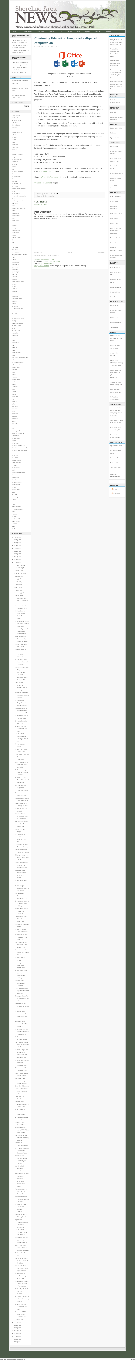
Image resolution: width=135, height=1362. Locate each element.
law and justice (16, 325)
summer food (16, 484)
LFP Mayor (15, 122)
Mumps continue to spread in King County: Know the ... (22, 1191)
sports (13, 470)
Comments (116, 493)
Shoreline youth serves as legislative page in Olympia (22, 903)
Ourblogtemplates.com (19, 1359)
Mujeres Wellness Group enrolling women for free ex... (22, 639)
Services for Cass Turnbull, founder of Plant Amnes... (22, 780)
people (14, 374)
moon (13, 340)
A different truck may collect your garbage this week (22, 695)
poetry (14, 384)
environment (15, 232)
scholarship (15, 436)
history (14, 286)
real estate (15, 409)
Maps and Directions (47, 171)
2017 (15, 562)
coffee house (16, 193)
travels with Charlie (17, 509)
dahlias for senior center (19, 208)
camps (14, 157)
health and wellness (18, 281)
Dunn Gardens (16, 120)
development (16, 215)
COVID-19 (15, 118)
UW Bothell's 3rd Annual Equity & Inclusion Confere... (22, 1168)
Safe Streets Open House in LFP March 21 (22, 1006)
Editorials (113, 133)
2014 (15, 1328)
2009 (15, 1342)
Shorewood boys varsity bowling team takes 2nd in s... (22, 1276)
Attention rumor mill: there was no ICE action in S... (21, 937)
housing (14, 301)
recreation (15, 414)
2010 (15, 1339)
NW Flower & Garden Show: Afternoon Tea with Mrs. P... (22, 1044)
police (13, 389)
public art (14, 401)
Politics (51, 31)
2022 (15, 548)
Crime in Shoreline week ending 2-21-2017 (21, 728)
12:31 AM (52, 194)
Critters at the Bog (20, 1057)
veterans (14, 514)
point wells (15, 387)
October (18, 570)
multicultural (15, 343)
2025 (15, 540)
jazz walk (14, 313)
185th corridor (16, 115)
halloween (15, 279)
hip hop (14, 284)
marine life (15, 333)
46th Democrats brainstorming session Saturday (21, 1081)
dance (13, 210)
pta (13, 399)
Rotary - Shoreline (115, 238)
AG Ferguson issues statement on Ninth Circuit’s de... (21, 662)
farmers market (16, 237)
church (14, 179)
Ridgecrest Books (115, 287)
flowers (14, 245)
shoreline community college (20, 448)
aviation (14, 137)
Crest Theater (114, 146)
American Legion (115, 196)
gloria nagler (15, 272)
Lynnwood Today (115, 458)
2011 (15, 1336)
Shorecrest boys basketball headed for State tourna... (21, 816)
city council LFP (16, 184)
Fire (78, 31)
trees (13, 511)
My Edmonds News (116, 446)
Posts (114, 489)
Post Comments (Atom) (51, 255)
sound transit (16, 467)
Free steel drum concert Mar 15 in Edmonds (21, 1024)
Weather (108, 31)
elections (14, 225)
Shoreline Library (115, 292)
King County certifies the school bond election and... (21, 824)
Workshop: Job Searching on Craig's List (20, 983)
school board (16, 438)
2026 (15, 537)
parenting (15, 369)
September (18, 573)
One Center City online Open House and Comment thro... (22, 757)
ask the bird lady (17, 132)
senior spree (15, 443)
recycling (14, 416)
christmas (15, 174)
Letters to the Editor (116, 128)
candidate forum (17, 159)
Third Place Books (115, 297)
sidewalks (15, 458)
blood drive (15, 144)
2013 (15, 1330)
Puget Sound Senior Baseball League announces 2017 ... (21, 710)
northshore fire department (20, 357)
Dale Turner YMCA (116, 213)
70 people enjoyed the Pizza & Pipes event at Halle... (22, 857)
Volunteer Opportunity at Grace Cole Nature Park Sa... (21, 631)
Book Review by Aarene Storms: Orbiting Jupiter (20, 1112)
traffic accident (16, 506)
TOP (134, 1359)
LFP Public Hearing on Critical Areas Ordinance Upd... (22, 1150)
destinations (15, 213)
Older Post (101, 252)
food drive (15, 247)
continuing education (18, 201)
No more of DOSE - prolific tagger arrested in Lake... (21, 1314)
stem (13, 475)
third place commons (18, 502)
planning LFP (16, 379)
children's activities (17, 171)
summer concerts (17, 482)
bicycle (14, 140)
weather (14, 516)
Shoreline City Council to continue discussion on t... (22, 1062)
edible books (15, 220)
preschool (15, 396)
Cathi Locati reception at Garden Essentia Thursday (21, 772)
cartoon (14, 166)
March (17, 590)
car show (14, 164)
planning (14, 377)
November (18, 568)
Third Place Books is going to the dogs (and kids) (21, 764)
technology (15, 497)
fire (13, 242)
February (18, 593)
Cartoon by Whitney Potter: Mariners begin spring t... (21, 919)
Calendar (113, 112)
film (13, 240)
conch (13, 198)
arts (13, 130)
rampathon (15, 406)
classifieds (15, 186)
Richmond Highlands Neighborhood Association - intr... (21, 1052)
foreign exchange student (19, 255)
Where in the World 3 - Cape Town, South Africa (22, 1091)
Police (70, 31)
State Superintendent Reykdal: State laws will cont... (22, 991)
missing (14, 338)
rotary (13, 428)
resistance (15, 418)
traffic (13, 504)
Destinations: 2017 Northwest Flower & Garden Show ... (22, 1104)
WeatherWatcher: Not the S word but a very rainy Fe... (21, 1232)
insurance (15, 311)
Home (15, 31)
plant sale (15, 382)
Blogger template (3, 1359)
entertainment (16, 230)
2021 (15, 551)
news (13, 355)
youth (13, 529)
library (13, 328)
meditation (15, 335)
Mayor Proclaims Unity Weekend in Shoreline (22, 1176)
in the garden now (17, 308)
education (15, 223)
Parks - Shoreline (115, 322)
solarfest (14, 465)
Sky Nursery (114, 327)
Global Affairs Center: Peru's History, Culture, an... (21, 911)
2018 (15, 559)
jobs (13, 316)
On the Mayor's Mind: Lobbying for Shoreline (21, 1291)
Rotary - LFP (114, 223)
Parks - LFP (114, 317)
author (14, 135)
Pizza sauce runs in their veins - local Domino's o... (21, 945)
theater (14, 499)
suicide (14, 480)
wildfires (14, 524)
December (18, 565)
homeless (15, 296)
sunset (14, 487)
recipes (14, 411)
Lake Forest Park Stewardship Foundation (115, 230)
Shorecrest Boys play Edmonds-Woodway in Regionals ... (22, 1032)
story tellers (15, 477)
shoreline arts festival (18, 445)
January (18, 1319)
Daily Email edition (41, 266)
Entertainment (27, 31)
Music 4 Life (114, 218)
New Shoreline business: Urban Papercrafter (115, 63)
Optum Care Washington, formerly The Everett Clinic (116, 363)
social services (16, 462)
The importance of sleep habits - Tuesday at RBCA (21, 788)
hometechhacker (17, 299)
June (17, 582)
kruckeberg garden (17, 323)
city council (15, 181)
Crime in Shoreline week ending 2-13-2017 (21, 1306)
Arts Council (114, 201)
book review (15, 147)
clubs (13, 191)
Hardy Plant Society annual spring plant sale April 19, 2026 (116, 42)
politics (14, 392)
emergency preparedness (19, 228)
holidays (14, 291)
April (17, 587)
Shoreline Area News (51, 261)
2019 (15, 556)
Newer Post (38, 252)
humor (14, 303)
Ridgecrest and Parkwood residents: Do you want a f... (22, 896)
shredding (15, 455)
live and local (16, 330)
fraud (13, 257)
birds (13, 142)
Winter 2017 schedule (49, 177)
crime (13, 206)
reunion (14, 421)
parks (13, 372)
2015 (15, 1325)
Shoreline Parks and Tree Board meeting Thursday (22, 1199)
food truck (15, 250)
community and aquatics (19, 196)
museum (14, 347)
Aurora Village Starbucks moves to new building (22, 888)
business (14, 152)
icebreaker (15, 306)
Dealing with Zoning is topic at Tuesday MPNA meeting (22, 1283)
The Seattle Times (115, 468)
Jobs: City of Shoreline (22, 1086)
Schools (97, 31)
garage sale (15, 262)
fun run (14, 259)
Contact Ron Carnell (42, 183)
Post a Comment (40, 204)
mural (13, 345)
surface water (16, 489)
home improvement (17, 294)
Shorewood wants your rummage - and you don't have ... (22, 624)
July (16, 579)
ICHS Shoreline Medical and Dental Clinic (116, 338)
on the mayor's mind (18, 362)
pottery (14, 394)
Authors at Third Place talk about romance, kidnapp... (22, 1299)
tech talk (14, 494)
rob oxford (15, 423)
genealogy (15, 269)
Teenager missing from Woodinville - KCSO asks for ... (22, 998)
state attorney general (18, 472)
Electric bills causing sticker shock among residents (22, 1138)
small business (16, 460)
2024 (15, 543)
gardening (15, 267)
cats (13, 169)
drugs (13, 218)
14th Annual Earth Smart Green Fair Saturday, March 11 (22, 1247)
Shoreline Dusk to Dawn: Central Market (20, 1184)
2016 (15, 1322)
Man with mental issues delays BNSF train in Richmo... (22, 952)
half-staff (14, 277)
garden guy (15, 264)
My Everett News (115, 463)
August (17, 576)
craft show (15, 203)
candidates (15, 161)
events (14, 235)
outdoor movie (16, 365)
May (16, 584)
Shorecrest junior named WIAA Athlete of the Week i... (22, 1130)
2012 (15, 1333)
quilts (13, 404)
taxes (13, 492)
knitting (14, 321)
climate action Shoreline (19, 188)
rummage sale (16, 431)
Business (41, 31)
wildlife (14, 526)
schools (14, 440)
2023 (15, 545)
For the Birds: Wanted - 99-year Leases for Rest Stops (22, 1260)
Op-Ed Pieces (114, 138)
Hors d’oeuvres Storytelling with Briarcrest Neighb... (21, 703)
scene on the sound (18, 433)
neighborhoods (16, 352)
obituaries (15, 360)
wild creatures (16, 521)
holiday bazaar (16, 289)
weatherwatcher (16, 519)
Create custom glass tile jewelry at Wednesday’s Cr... (21, 865)
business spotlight (17, 154)
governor (14, 274)
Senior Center (16, 125)
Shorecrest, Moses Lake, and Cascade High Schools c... (22, 1268)
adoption (14, 127)
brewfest (14, 149)
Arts (60, 31)
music (13, 350)
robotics (14, 426)
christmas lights (16, 176)
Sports (87, 31)
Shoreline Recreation (116, 173)
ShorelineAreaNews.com (44, 259)
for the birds (15, 252)
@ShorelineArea (47, 264)
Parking (63, 171)
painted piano (16, 367)
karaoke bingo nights (18, 318)
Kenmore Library (115, 267)
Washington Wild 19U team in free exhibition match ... (21, 1240)
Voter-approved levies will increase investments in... (21, 965)
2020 (15, 554)
